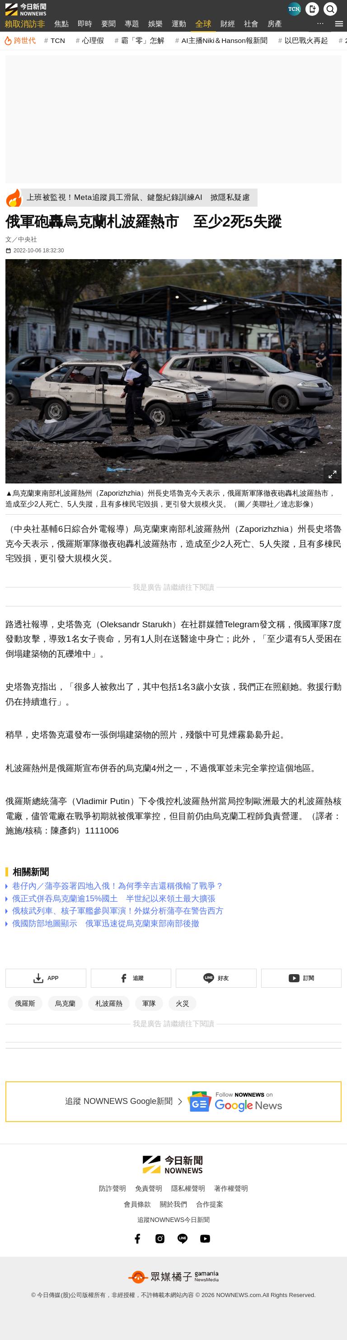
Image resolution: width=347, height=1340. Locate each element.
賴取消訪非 (25, 23)
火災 (182, 1003)
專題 (132, 24)
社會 (251, 24)
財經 (227, 24)
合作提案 (209, 1204)
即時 (85, 24)
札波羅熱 (108, 1003)
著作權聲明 (231, 1188)
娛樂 (155, 24)
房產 (274, 24)
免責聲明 (148, 1188)
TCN (58, 40)
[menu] (339, 24)
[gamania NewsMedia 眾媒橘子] (173, 1277)
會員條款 (137, 1204)
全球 (203, 23)
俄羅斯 (25, 1003)
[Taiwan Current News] (294, 9)
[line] (183, 1239)
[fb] (137, 1239)
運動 (179, 24)
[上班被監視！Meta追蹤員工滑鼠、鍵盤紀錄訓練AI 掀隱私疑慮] (140, 198)
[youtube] (205, 1239)
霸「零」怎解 (142, 40)
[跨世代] (20, 41)
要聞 (108, 24)
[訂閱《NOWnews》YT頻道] (301, 978)
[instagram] (160, 1239)
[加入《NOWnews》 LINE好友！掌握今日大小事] (216, 978)
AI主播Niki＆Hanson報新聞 (224, 40)
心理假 (93, 40)
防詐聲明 (112, 1188)
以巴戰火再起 (306, 40)
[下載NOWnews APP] (312, 9)
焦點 (61, 24)
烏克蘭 (65, 1003)
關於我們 (173, 1204)
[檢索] (330, 9)
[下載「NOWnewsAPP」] (45, 978)
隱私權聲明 (188, 1188)
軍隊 (149, 1003)
